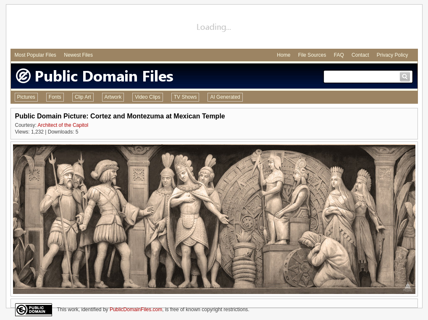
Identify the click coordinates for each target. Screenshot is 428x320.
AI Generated (225, 97)
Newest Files (78, 55)
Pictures (26, 97)
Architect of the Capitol (63, 125)
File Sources (312, 55)
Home (283, 55)
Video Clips (147, 97)
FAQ (339, 55)
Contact (360, 55)
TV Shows (185, 97)
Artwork (113, 97)
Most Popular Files (35, 55)
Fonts (55, 97)
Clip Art (83, 97)
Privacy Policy (392, 55)
